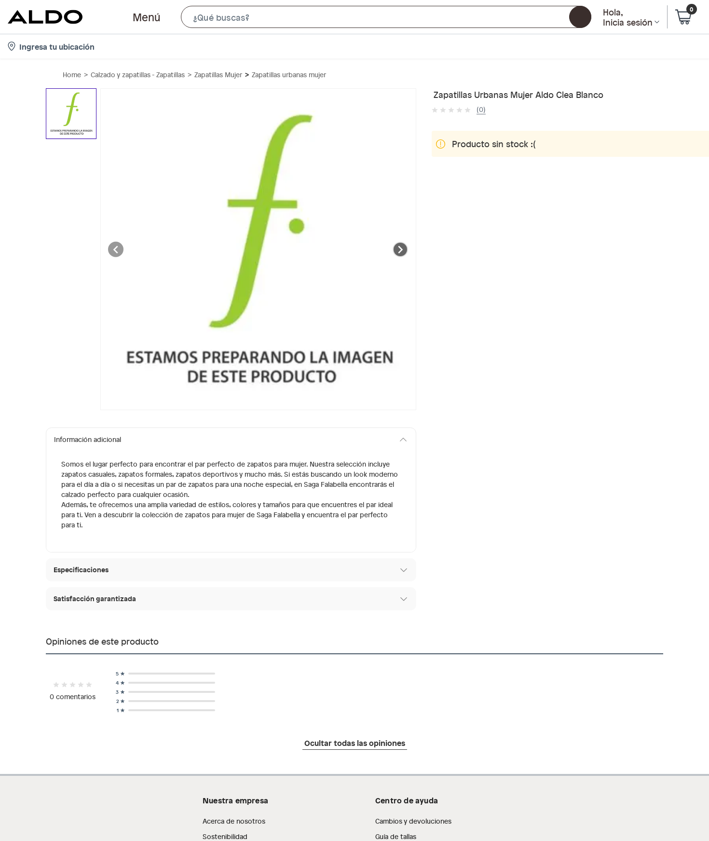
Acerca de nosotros (234, 821)
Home (72, 74)
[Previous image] (116, 249)
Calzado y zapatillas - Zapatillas (138, 74)
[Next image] (400, 249)
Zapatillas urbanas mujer (289, 74)
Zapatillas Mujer (218, 74)
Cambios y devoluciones (413, 821)
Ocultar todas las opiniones (354, 742)
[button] (386, 17)
